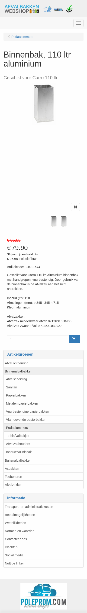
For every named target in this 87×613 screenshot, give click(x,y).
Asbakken (12, 468)
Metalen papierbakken (22, 403)
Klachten (11, 547)
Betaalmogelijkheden (20, 515)
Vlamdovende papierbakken (26, 419)
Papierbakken (16, 395)
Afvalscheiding (16, 379)
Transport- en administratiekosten (29, 507)
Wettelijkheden (15, 523)
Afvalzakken (13, 485)
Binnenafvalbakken (18, 371)
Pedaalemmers (17, 428)
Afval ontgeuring (16, 363)
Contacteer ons (16, 539)
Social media (14, 555)
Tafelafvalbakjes (17, 436)
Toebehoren (13, 477)
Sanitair (11, 387)
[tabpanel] (53, 221)
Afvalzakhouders (18, 444)
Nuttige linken (15, 563)
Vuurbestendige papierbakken (27, 411)
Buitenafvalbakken (18, 460)
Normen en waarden (19, 531)
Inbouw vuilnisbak (19, 452)
